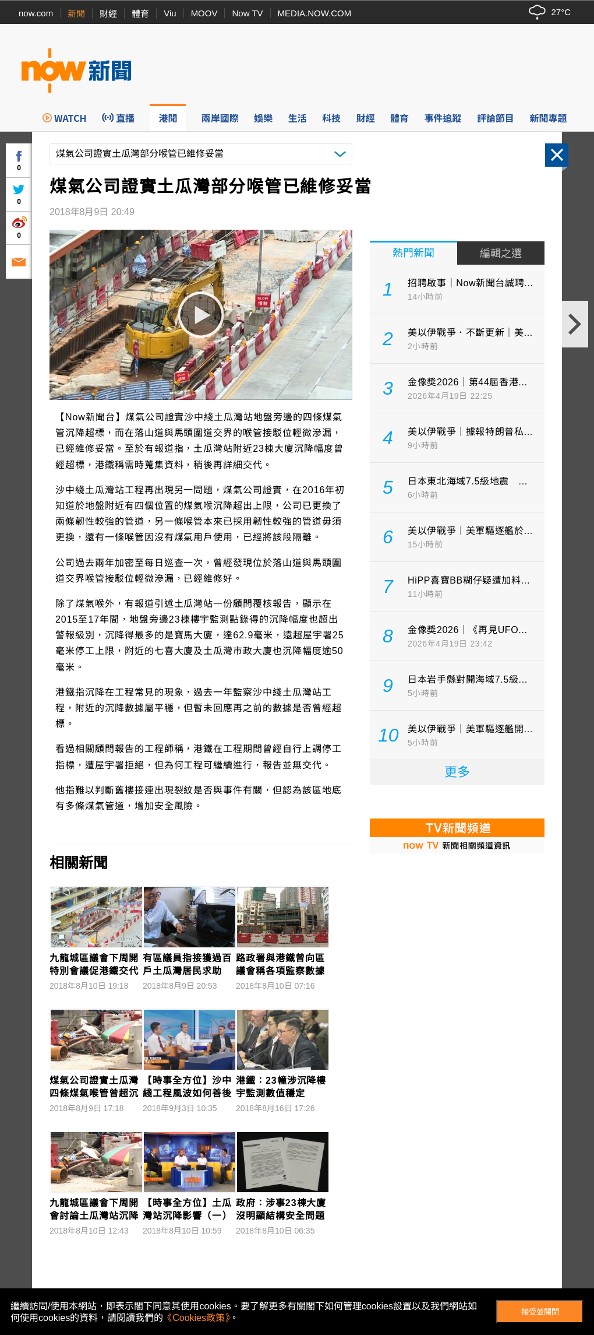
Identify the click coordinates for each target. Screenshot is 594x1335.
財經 (108, 14)
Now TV (247, 13)
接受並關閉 (540, 1312)
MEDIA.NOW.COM (315, 13)
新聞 (76, 14)
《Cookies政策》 (196, 1318)
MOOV (204, 13)
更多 (457, 772)
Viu (170, 13)
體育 (140, 14)
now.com (36, 13)
